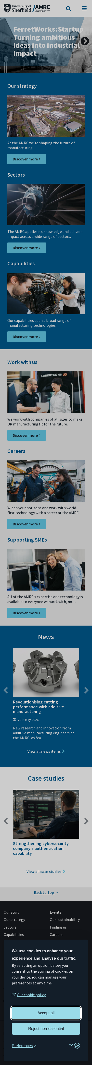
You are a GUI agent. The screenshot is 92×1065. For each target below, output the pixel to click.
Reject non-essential (46, 1029)
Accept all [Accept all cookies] (46, 1013)
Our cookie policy (31, 994)
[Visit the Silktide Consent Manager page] (74, 1046)
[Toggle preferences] (24, 1046)
